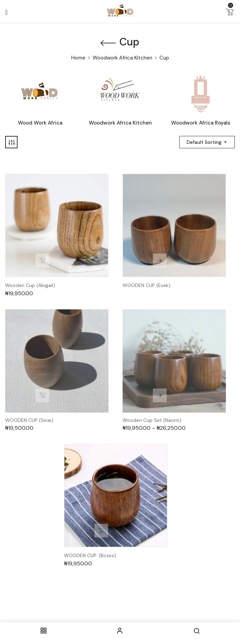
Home (78, 57)
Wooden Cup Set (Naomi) (152, 420)
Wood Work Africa (40, 123)
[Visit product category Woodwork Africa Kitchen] (120, 94)
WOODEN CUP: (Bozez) (90, 555)
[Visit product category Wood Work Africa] (40, 94)
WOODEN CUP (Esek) (146, 285)
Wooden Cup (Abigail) (30, 285)
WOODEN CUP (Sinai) (29, 420)
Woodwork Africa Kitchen (122, 57)
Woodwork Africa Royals (200, 123)
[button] (230, 13)
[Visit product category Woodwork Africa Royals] (200, 94)
